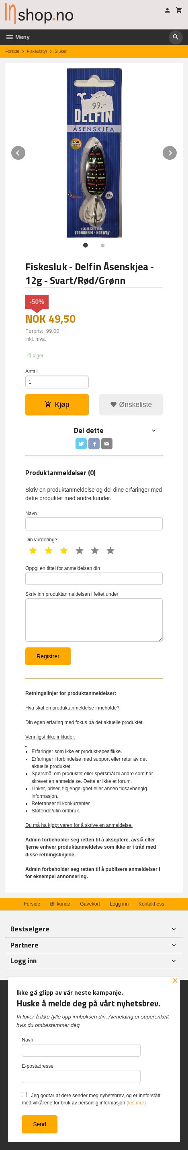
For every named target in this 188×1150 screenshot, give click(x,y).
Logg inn (119, 904)
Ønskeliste (131, 405)
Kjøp (57, 405)
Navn (94, 520)
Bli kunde (60, 904)
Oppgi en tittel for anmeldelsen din (94, 575)
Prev (25, 151)
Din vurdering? (41, 540)
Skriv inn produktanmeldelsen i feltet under (94, 616)
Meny (17, 37)
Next (177, 151)
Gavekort (90, 904)
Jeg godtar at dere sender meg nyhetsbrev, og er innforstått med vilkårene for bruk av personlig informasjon (91, 1099)
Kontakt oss (151, 904)
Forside (12, 51)
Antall (31, 371)
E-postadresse (81, 1073)
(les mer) (136, 1103)
